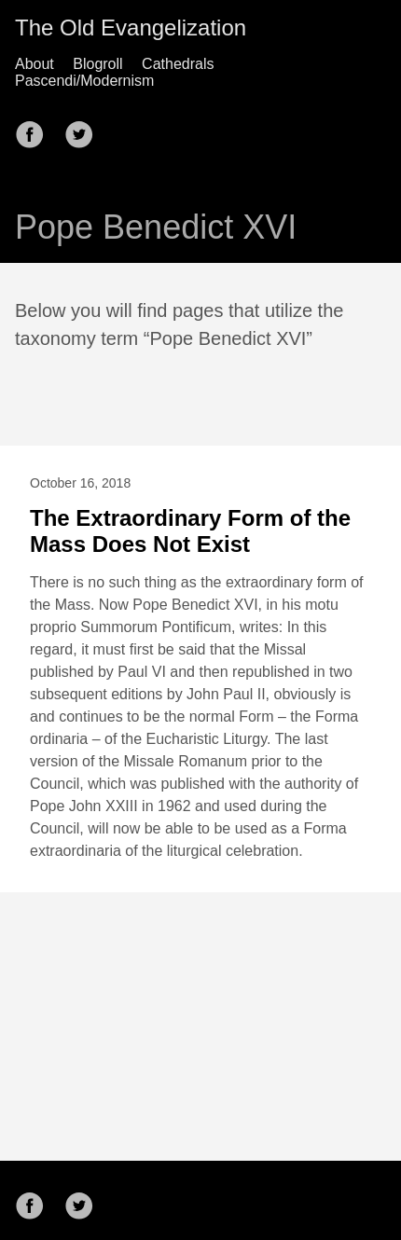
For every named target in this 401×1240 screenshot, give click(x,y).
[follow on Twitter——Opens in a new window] (84, 128)
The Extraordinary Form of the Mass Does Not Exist (190, 531)
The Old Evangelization (130, 27)
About (34, 64)
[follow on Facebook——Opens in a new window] (35, 128)
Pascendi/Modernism (84, 81)
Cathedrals (178, 64)
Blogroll (97, 64)
